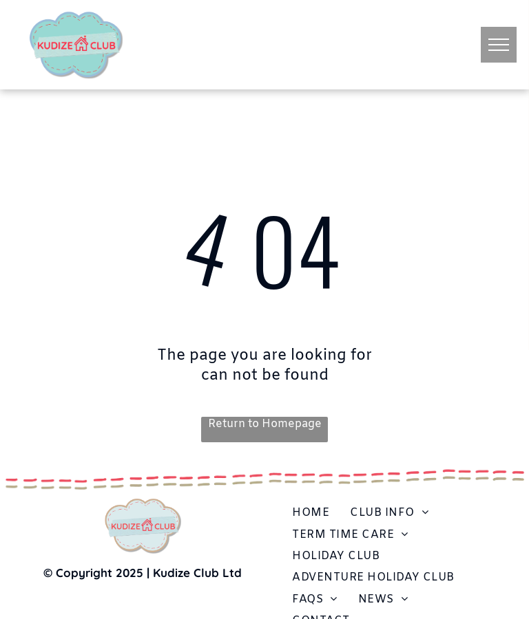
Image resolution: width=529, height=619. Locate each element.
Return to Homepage (265, 424)
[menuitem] (311, 512)
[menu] (499, 45)
